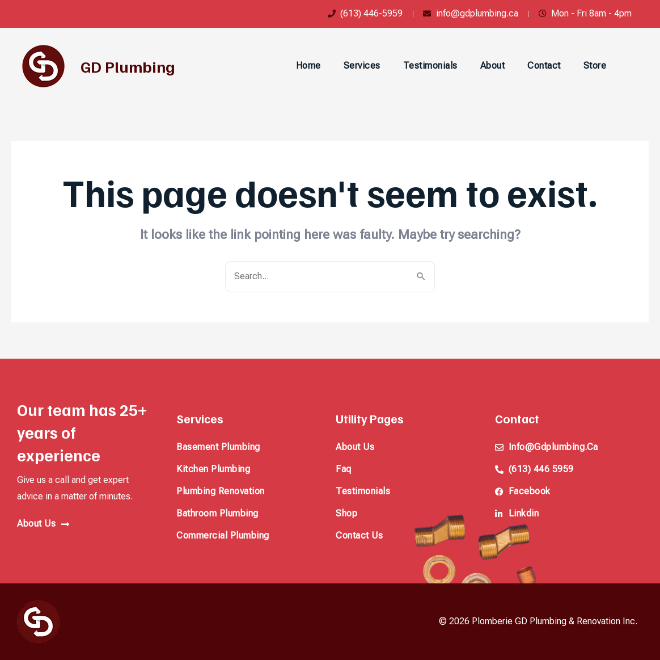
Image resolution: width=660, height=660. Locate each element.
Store (595, 65)
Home (308, 65)
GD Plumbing (128, 66)
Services (362, 65)
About (492, 65)
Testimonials (430, 65)
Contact (544, 65)
